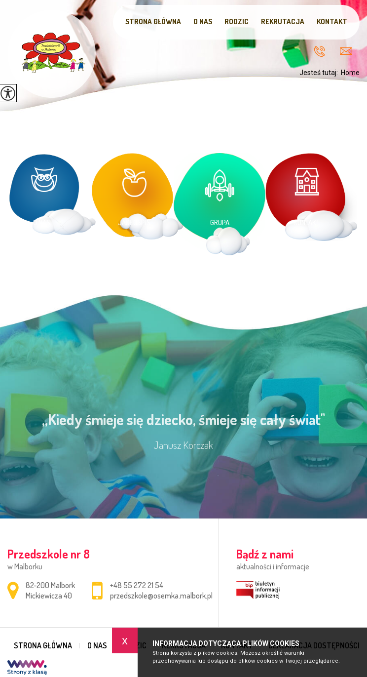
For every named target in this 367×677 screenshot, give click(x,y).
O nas (202, 21)
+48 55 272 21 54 (319, 51)
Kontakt (332, 21)
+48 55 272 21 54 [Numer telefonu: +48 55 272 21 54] (136, 585)
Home (350, 72)
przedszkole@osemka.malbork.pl (346, 51)
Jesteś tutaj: (320, 72)
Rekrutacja (282, 21)
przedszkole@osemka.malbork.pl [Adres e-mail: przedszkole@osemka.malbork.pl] (161, 595)
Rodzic (236, 21)
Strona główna (153, 21)
